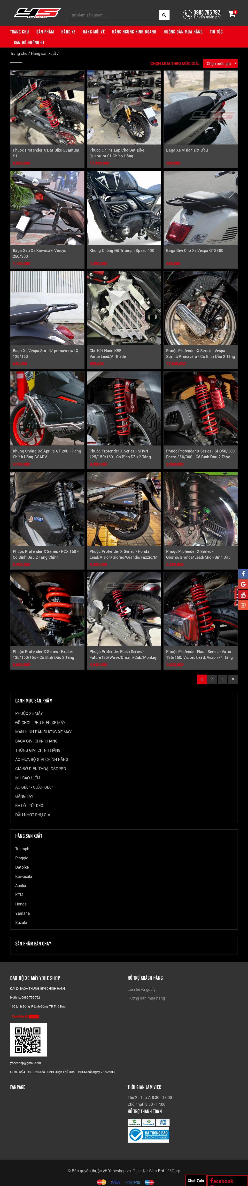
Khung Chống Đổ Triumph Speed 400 (122, 250)
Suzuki (21, 922)
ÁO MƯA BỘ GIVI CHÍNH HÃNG (41, 759)
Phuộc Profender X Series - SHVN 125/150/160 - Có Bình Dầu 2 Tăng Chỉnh (120, 456)
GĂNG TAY (24, 796)
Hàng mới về (94, 31)
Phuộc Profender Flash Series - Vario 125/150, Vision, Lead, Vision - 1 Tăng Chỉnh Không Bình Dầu (199, 657)
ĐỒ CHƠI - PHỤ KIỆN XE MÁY (40, 722)
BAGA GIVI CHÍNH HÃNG (36, 740)
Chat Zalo (196, 1180)
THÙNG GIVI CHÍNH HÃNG (38, 750)
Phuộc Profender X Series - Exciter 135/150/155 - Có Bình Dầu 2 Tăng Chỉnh (43, 657)
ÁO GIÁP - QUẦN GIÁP (34, 787)
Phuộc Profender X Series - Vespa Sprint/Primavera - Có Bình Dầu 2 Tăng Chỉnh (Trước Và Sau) (200, 356)
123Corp (172, 1171)
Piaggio (21, 857)
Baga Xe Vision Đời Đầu (187, 150)
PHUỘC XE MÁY (29, 713)
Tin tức (216, 31)
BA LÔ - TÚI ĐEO (29, 805)
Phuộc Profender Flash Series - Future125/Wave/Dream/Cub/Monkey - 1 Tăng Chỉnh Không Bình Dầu (123, 657)
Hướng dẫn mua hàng (183, 31)
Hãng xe (68, 31)
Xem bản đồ (25, 1016)
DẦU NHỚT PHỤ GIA (32, 814)
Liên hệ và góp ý (141, 989)
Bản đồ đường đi (29, 42)
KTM (19, 894)
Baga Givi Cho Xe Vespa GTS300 (194, 250)
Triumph (22, 848)
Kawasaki (23, 876)
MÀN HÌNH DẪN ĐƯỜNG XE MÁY (43, 731)
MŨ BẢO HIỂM (27, 777)
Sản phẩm (45, 31)
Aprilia (20, 885)
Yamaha (22, 913)
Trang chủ (19, 31)
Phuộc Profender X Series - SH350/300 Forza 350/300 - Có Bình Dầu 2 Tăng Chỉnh (200, 456)
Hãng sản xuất (43, 53)
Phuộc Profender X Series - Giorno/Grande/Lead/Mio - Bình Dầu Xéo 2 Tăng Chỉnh (198, 557)
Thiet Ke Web (145, 1171)
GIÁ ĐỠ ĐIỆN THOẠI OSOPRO (40, 768)
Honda (21, 903)
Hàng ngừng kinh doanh (134, 31)
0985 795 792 (206, 12)
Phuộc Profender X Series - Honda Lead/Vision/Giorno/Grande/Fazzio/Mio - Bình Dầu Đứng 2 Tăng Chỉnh (125, 557)
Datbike (22, 867)
